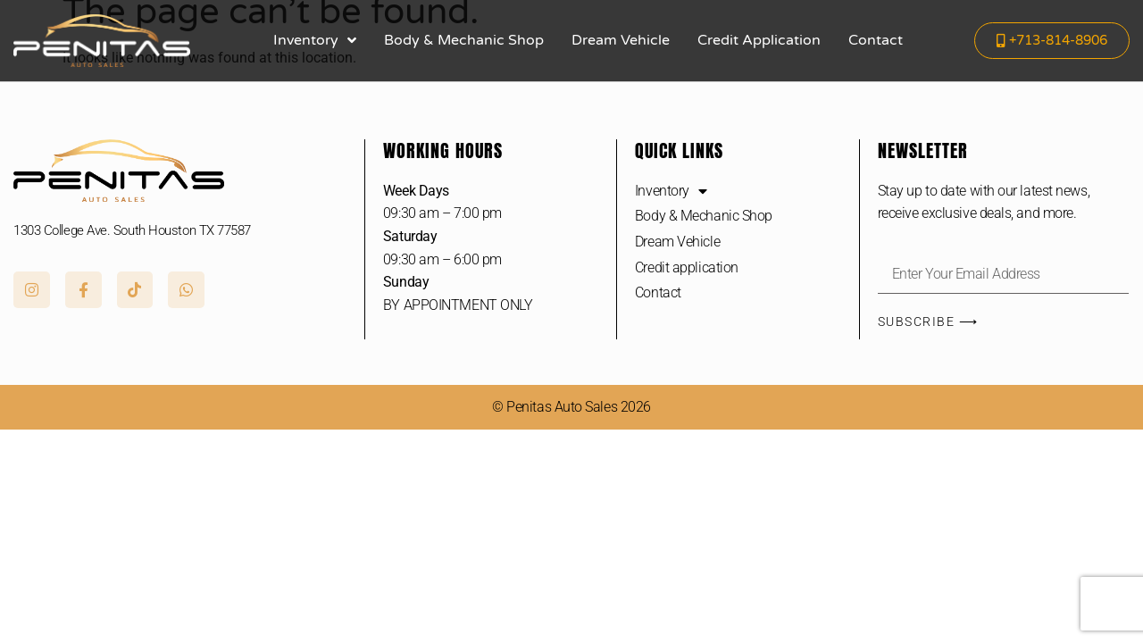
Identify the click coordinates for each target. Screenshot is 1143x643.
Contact (875, 40)
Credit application (759, 40)
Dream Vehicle (621, 40)
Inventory (314, 40)
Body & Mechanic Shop (464, 40)
